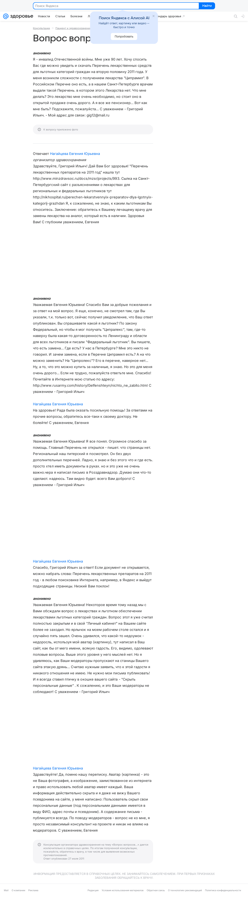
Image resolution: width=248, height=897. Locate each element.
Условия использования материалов (123, 890)
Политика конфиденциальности (223, 890)
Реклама (33, 890)
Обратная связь (156, 890)
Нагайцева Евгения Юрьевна (75, 154)
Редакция (93, 890)
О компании (18, 890)
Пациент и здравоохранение (73, 28)
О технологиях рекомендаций (185, 890)
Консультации (41, 28)
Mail (6, 890)
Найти (206, 6)
